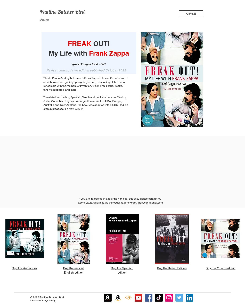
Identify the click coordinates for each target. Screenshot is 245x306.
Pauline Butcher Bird (62, 12)
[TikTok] (159, 298)
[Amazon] (108, 298)
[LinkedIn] (189, 298)
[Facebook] (148, 298)
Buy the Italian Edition (172, 268)
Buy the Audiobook (24, 268)
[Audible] (128, 298)
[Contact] (191, 13)
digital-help (50, 300)
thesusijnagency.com (150, 202)
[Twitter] (179, 298)
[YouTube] (138, 298)
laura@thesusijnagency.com (119, 202)
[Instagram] (169, 298)
